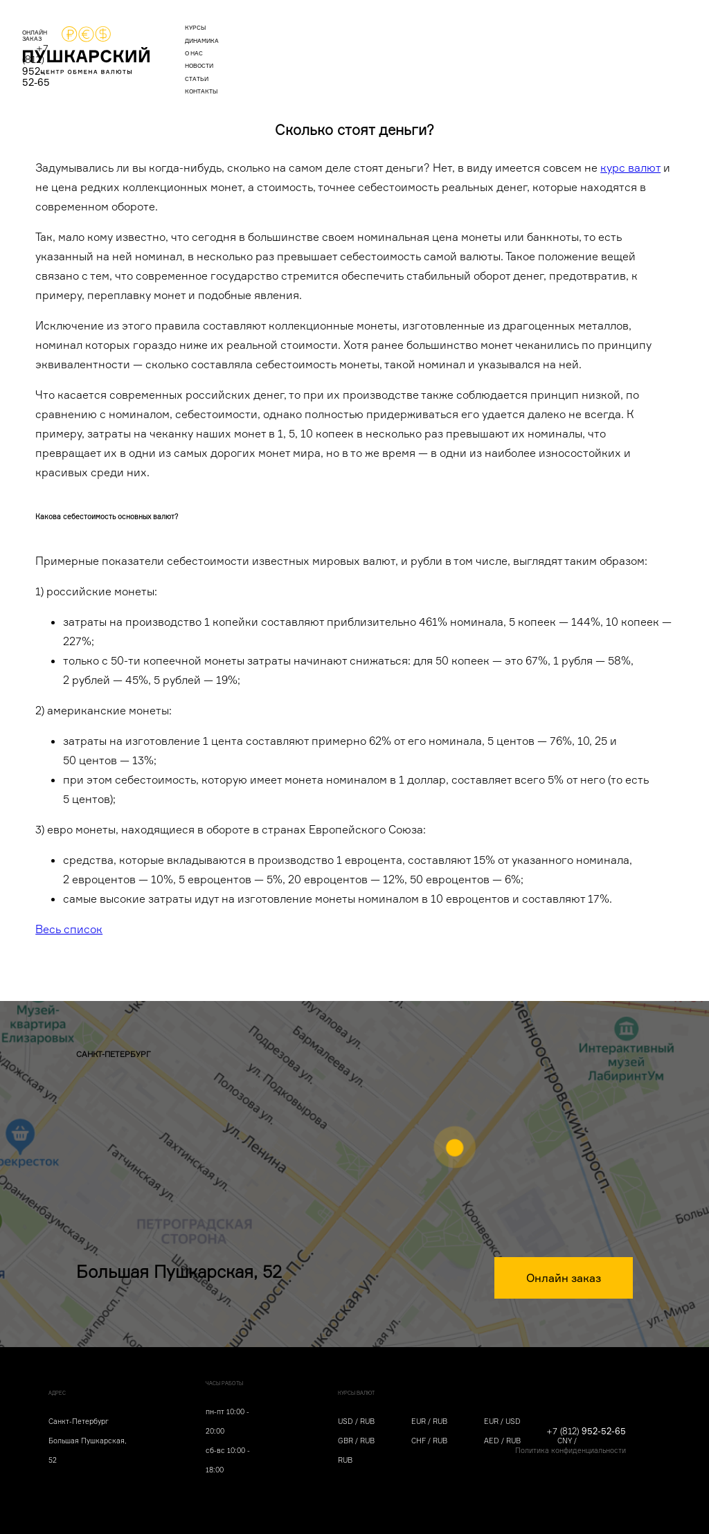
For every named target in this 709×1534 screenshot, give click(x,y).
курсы (221, 45)
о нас (322, 45)
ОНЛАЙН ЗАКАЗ (530, 45)
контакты (470, 45)
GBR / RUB (356, 1440)
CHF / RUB (429, 1440)
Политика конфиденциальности (570, 1450)
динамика (272, 45)
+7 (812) (612, 44)
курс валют (630, 167)
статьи (418, 45)
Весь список (68, 929)
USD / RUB (356, 1421)
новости (368, 45)
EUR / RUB (429, 1421)
